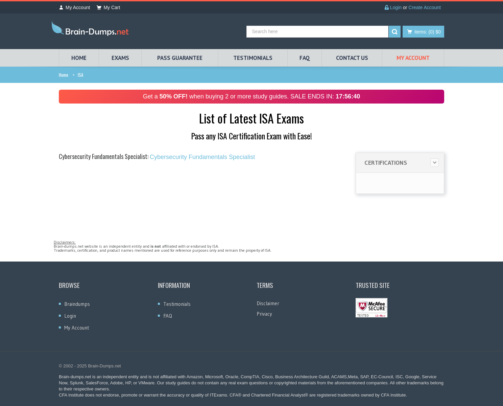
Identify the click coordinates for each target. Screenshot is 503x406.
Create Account (424, 7)
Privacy (264, 314)
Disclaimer (268, 303)
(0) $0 (427, 32)
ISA (80, 74)
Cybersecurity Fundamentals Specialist (157, 157)
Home (63, 74)
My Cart (108, 7)
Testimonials (177, 304)
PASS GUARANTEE (179, 58)
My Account (74, 7)
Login (393, 7)
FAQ (305, 58)
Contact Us (352, 58)
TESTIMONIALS (252, 58)
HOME (79, 58)
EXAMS (120, 58)
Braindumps (77, 304)
